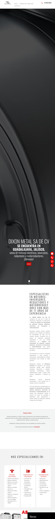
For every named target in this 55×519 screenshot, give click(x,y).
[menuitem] (16, 4)
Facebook (37, 427)
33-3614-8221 (47, 2)
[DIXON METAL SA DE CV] (15, 326)
